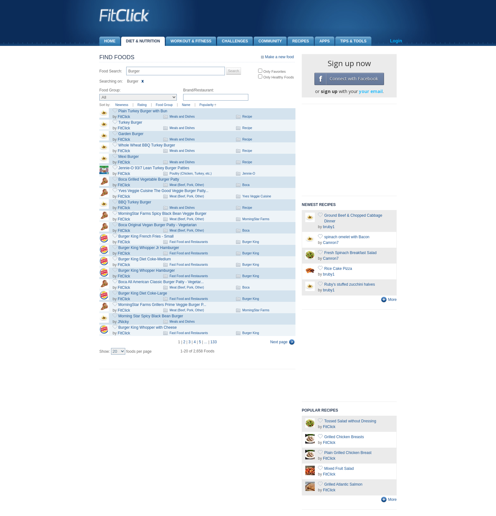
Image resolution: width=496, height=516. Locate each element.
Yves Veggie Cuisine (256, 196)
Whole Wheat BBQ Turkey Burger (146, 145)
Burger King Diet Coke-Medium (144, 259)
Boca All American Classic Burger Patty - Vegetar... (161, 282)
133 (213, 342)
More (392, 299)
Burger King (250, 242)
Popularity (207, 105)
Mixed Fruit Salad (339, 468)
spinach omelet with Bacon (346, 237)
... (205, 342)
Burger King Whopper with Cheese (147, 327)
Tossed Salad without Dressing (350, 421)
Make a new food (279, 57)
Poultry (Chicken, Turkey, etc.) (191, 173)
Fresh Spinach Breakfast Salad (350, 253)
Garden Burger (130, 134)
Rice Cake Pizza (338, 268)
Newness (121, 105)
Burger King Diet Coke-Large (142, 293)
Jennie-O (248, 173)
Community (268, 41)
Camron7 (330, 242)
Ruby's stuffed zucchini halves (349, 284)
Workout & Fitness (188, 41)
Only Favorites (274, 71)
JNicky (123, 322)
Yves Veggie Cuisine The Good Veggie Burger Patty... (163, 191)
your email (371, 91)
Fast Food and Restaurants (189, 242)
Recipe (247, 116)
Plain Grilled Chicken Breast (347, 453)
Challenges (232, 41)
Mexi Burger (128, 156)
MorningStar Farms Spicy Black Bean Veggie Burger (162, 213)
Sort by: (104, 105)
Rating (142, 105)
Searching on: (111, 81)
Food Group (164, 105)
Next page (279, 342)
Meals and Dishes (182, 116)
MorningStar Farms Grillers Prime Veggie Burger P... (162, 304)
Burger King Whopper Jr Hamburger (148, 248)
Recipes (298, 41)
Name (186, 105)
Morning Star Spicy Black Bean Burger (150, 316)
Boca (246, 185)
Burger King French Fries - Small (146, 236)
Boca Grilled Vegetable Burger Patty (148, 179)
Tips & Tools (350, 41)
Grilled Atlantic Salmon (343, 484)
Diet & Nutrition (140, 41)
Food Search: (110, 71)
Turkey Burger (130, 122)
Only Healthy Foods (278, 77)
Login (396, 40)
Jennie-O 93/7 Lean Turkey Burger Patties (153, 168)
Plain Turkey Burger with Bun (142, 111)
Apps (322, 41)
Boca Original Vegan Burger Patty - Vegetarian (157, 225)
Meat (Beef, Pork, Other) (187, 185)
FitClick (124, 117)
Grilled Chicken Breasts (344, 437)
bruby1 (329, 227)
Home (107, 41)
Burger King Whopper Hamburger (146, 270)
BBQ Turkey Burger (134, 202)
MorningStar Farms (256, 219)
